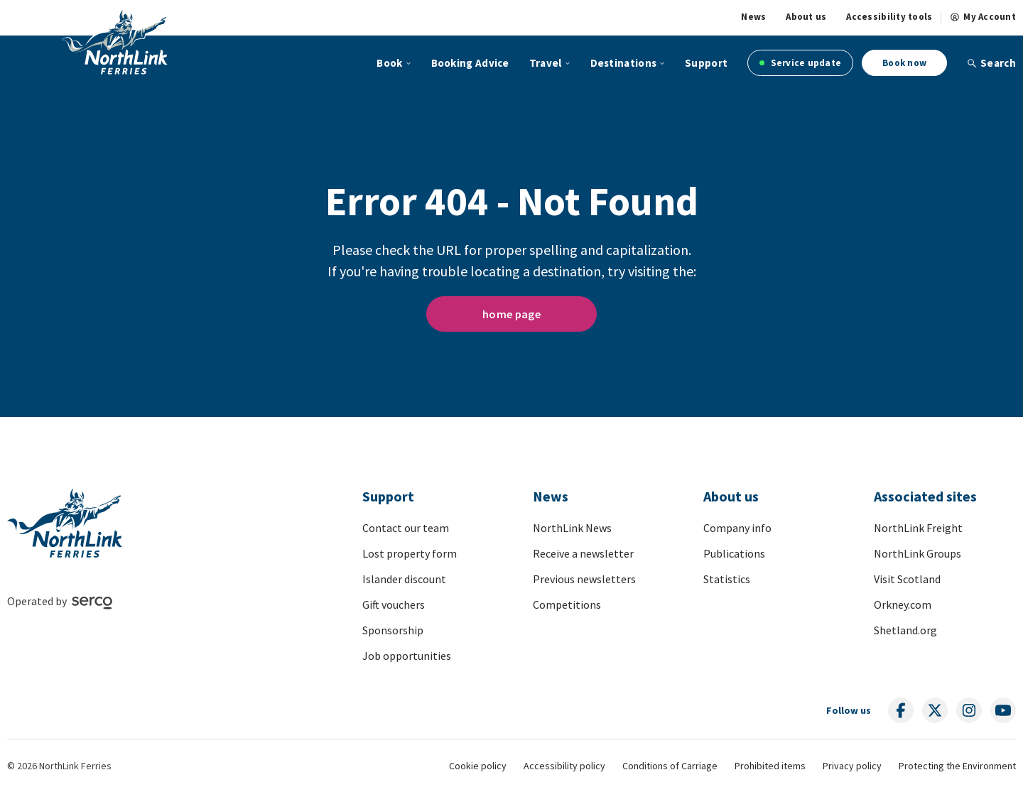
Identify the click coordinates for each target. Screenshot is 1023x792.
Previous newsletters (584, 579)
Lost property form (409, 553)
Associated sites (925, 496)
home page (511, 314)
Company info (737, 528)
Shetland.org (905, 630)
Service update (800, 63)
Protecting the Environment (957, 765)
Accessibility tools (889, 17)
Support (706, 63)
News (753, 17)
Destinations (623, 63)
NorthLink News (572, 528)
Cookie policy (478, 765)
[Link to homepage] (137, 44)
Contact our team (405, 528)
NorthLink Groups (917, 553)
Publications (734, 553)
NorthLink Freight (918, 528)
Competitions (567, 604)
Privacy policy (852, 765)
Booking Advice (470, 63)
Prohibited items (770, 765)
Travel (545, 63)
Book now (904, 63)
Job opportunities (406, 656)
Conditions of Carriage (670, 765)
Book (389, 63)
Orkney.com (902, 604)
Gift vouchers (393, 604)
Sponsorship (392, 630)
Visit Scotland (907, 579)
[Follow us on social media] (901, 710)
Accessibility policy (564, 765)
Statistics (726, 579)
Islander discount (404, 579)
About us (806, 17)
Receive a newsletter (583, 553)
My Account (983, 17)
